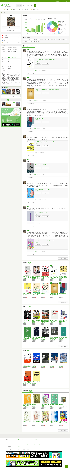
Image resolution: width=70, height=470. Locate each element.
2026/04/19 (44, 100)
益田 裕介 (30, 41)
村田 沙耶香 (36, 41)
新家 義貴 (25, 339)
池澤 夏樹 (43, 366)
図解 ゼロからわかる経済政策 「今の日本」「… (36, 321)
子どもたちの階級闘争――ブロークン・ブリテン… (54, 338)
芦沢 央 (36, 165)
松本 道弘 (34, 366)
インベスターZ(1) (26, 320)
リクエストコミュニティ (43, 444)
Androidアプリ (20, 446)
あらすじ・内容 (45, 63)
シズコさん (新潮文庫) (36, 421)
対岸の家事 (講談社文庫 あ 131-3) (42, 189)
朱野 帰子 (36, 190)
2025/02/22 (44, 223)
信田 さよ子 (36, 39)
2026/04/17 (44, 128)
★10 (35, 199)
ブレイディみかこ (53, 339)
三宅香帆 (25, 41)
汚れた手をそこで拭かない (41, 164)
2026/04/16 (42, 152)
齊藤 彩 (36, 214)
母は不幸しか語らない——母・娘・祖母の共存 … (63, 277)
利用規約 (35, 439)
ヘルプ (18, 444)
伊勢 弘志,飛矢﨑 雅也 (27, 366)
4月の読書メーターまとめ (11, 30)
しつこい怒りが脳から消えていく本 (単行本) (45, 59)
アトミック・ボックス (36, 381)
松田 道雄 (61, 339)
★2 (35, 70)
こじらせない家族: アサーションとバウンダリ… (36, 294)
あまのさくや (48, 39)
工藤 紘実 (52, 322)
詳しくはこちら (6, 113)
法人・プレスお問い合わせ (31, 444)
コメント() (38, 70)
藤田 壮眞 (36, 242)
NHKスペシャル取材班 (27, 383)
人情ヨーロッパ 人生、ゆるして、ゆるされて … (63, 422)
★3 (35, 174)
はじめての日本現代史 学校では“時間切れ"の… (27, 365)
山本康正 (60, 322)
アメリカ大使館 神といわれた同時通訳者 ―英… (36, 365)
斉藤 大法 (42, 39)
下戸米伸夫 (43, 322)
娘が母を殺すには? (39, 118)
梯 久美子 (25, 406)
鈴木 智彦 (34, 339)
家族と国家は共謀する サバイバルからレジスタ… (27, 277)
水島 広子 (64, 39)
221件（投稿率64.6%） (12, 57)
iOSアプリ (27, 446)
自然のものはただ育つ (27, 421)
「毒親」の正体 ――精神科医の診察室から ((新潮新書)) (47, 89)
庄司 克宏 (43, 339)
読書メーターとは (20, 439)
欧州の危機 (43, 337)
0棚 (8, 59)
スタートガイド (29, 439)
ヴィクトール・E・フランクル (63, 406)
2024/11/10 (44, 251)
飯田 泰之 (34, 322)
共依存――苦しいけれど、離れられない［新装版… (45, 277)
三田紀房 (24, 322)
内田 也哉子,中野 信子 (28, 39)
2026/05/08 (44, 70)
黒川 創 (33, 406)
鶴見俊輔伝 (34, 404)
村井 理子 (59, 39)
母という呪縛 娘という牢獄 (41, 212)
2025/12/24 (44, 174)
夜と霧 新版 (61, 404)
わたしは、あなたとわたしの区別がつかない (45, 240)
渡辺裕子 (54, 39)
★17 (35, 223)
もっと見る (52, 33)
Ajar (28, 49)
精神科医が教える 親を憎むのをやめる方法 (44, 141)
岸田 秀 (42, 406)
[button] (35, 5)
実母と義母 (43, 293)
